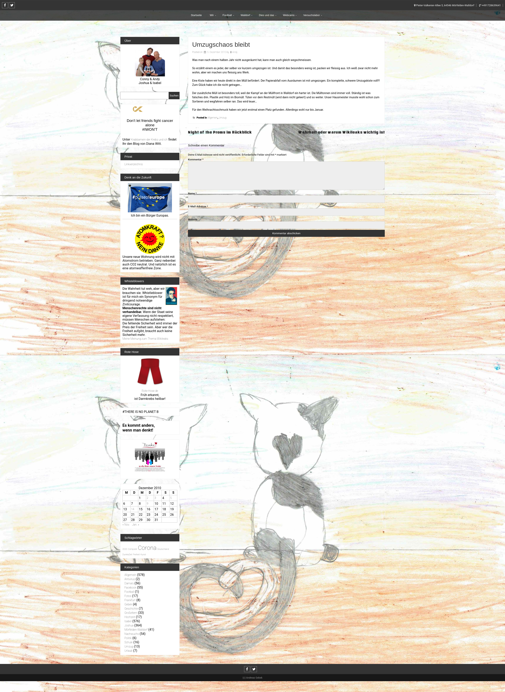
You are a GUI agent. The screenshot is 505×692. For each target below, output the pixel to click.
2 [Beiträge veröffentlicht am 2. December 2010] (147, 497)
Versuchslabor (311, 15)
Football (227, 15)
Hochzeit (129, 617)
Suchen (174, 95)
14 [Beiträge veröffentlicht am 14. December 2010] (132, 509)
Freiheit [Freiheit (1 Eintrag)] (136, 554)
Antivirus (129, 579)
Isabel (128, 621)
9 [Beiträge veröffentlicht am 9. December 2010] (147, 503)
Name (192, 193)
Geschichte (131, 608)
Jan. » (135, 524)
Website (192, 219)
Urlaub (128, 650)
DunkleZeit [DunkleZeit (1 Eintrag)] (127, 554)
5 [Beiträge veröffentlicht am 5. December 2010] (171, 497)
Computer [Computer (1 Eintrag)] (132, 549)
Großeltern (130, 612)
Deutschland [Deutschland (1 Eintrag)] (163, 549)
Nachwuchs (131, 633)
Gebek (128, 604)
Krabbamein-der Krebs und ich (149, 139)
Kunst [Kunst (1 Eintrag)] (143, 554)
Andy (234, 52)
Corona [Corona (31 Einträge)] (147, 547)
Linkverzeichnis (133, 164)
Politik (128, 638)
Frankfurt (129, 600)
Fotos (127, 596)
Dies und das (266, 15)
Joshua (128, 625)
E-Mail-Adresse (198, 206)
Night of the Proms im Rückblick (220, 132)
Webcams (289, 15)
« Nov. (126, 524)
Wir (212, 15)
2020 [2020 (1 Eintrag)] (124, 549)
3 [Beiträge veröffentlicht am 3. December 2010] (155, 497)
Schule (128, 642)
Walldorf (245, 15)
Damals (129, 583)
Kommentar (196, 159)
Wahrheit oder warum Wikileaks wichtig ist (341, 132)
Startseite (196, 15)
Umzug (222, 117)
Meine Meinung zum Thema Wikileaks (145, 338)
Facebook (130, 587)
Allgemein (212, 117)
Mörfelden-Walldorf (135, 629)
